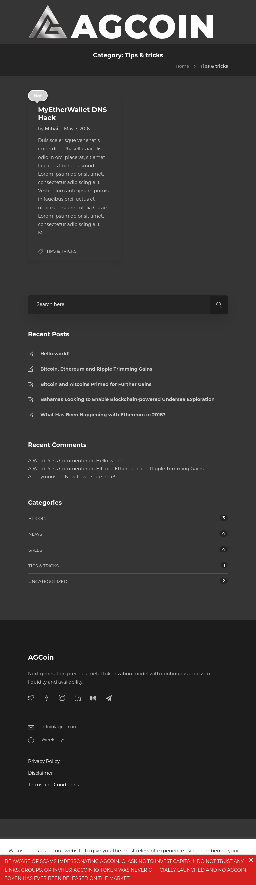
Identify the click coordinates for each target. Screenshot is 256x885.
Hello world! (55, 354)
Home (182, 66)
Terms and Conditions (53, 785)
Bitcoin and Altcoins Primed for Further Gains (95, 384)
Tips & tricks (61, 251)
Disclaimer (40, 773)
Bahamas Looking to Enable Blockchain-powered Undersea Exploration (127, 399)
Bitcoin (37, 518)
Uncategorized (47, 581)
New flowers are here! (90, 477)
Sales (35, 550)
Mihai (52, 129)
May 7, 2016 (77, 129)
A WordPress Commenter (58, 461)
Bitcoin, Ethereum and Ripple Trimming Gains (96, 369)
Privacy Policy (44, 761)
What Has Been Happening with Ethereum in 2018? (103, 415)
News (35, 534)
